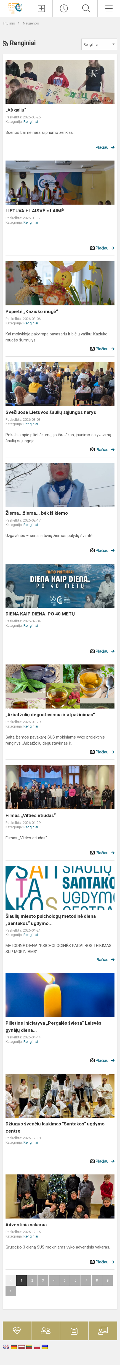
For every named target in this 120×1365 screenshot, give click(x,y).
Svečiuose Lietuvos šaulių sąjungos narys (51, 412)
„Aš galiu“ (16, 110)
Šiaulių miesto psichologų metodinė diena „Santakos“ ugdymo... (51, 919)
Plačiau (102, 147)
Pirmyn (11, 1291)
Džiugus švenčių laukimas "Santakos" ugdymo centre (55, 1127)
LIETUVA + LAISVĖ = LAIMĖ (35, 210)
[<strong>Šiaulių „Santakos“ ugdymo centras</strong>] (15, 7)
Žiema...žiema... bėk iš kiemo (37, 513)
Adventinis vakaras (26, 1224)
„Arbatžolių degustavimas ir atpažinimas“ (50, 714)
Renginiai (30, 122)
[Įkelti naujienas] (41, 8)
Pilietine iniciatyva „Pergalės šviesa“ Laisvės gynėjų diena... (53, 1026)
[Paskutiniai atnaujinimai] (64, 8)
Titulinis (9, 23)
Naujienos (31, 23)
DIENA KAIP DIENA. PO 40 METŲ (40, 614)
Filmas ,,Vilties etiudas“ (31, 815)
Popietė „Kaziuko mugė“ (32, 311)
